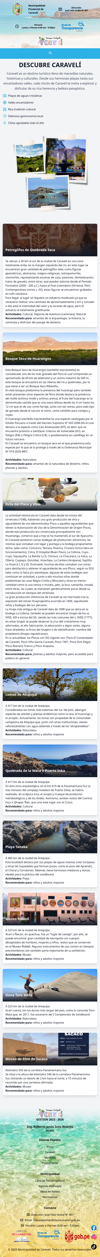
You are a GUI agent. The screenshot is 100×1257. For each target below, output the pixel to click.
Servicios (50, 1157)
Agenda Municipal (50, 1186)
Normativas (50, 1197)
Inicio (50, 1147)
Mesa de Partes (50, 1191)
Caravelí (50, 1152)
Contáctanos (50, 1163)
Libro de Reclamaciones (50, 1181)
